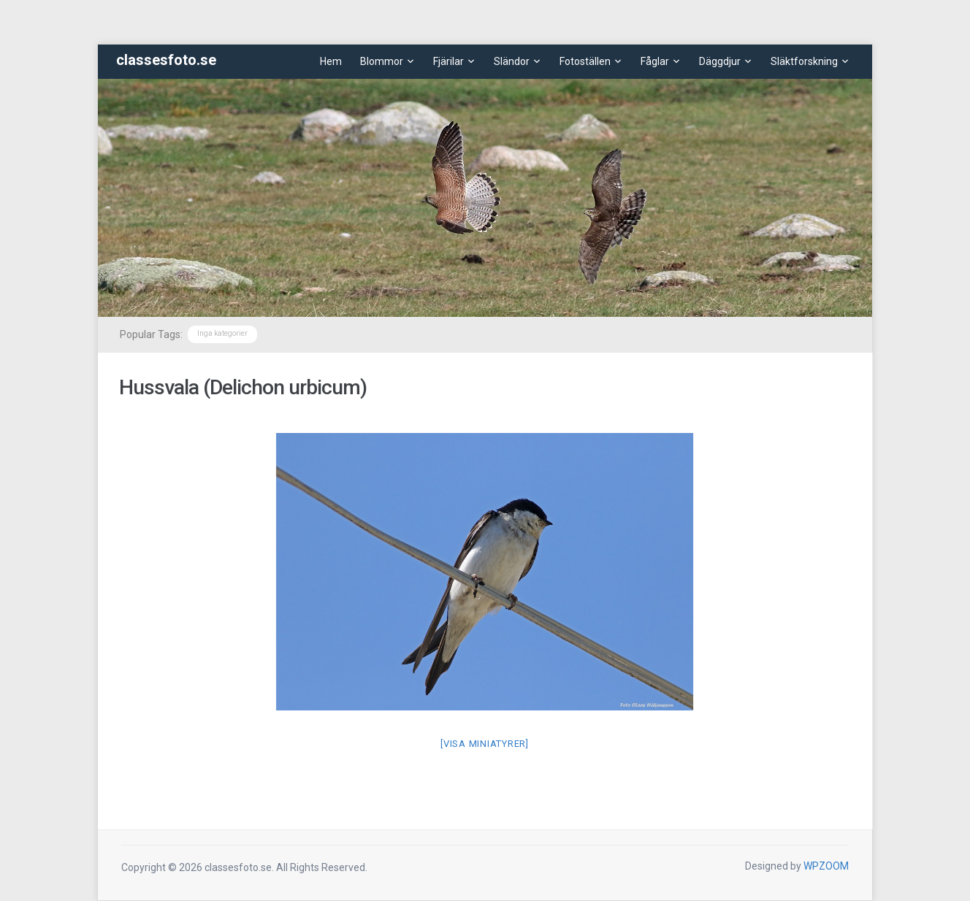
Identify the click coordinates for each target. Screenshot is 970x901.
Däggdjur (720, 61)
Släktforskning (804, 61)
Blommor (381, 61)
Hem (331, 61)
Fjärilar (448, 61)
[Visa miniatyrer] (484, 743)
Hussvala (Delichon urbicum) (243, 387)
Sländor (512, 61)
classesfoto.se (166, 60)
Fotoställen (585, 61)
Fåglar (655, 61)
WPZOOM (826, 866)
